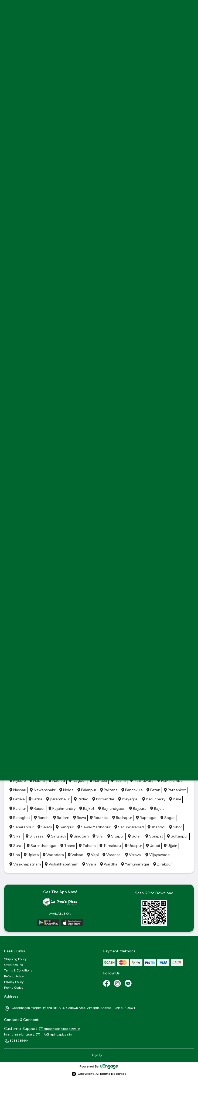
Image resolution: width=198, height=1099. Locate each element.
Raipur (37, 808)
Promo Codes (13, 988)
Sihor (175, 827)
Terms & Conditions (18, 970)
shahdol (156, 827)
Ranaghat (19, 817)
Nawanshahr (43, 790)
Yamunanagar (135, 864)
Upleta (31, 855)
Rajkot (86, 808)
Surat (16, 845)
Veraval (133, 855)
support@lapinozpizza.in (59, 1029)
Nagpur (77, 780)
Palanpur (86, 790)
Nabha (37, 780)
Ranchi (41, 817)
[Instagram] (118, 984)
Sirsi (98, 836)
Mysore (17, 780)
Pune (175, 799)
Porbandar (103, 799)
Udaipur (133, 845)
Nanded (98, 780)
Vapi (93, 855)
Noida (66, 790)
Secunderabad (129, 827)
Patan (153, 790)
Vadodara (53, 855)
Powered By (99, 1066)
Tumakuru (110, 845)
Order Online (13, 965)
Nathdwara (141, 780)
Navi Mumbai (170, 780)
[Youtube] (129, 984)
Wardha (108, 864)
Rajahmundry (62, 808)
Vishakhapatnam (61, 864)
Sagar (168, 817)
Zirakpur (162, 864)
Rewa (79, 817)
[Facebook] (107, 984)
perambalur (58, 799)
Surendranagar (42, 845)
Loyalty (97, 1055)
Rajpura (137, 808)
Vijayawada (157, 855)
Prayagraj (128, 799)
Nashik (118, 780)
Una (14, 855)
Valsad (75, 855)
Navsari (17, 790)
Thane (67, 845)
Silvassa (34, 836)
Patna (35, 799)
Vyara (89, 864)
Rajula (157, 808)
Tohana (87, 845)
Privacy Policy (13, 982)
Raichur (17, 808)
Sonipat (154, 836)
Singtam (79, 836)
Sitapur (115, 836)
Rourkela (99, 817)
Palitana (109, 790)
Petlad (81, 799)
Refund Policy (14, 976)
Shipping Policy (15, 959)
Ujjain (170, 845)
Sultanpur (177, 836)
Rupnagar (146, 817)
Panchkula (132, 790)
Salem (44, 827)
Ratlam (61, 817)
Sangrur (65, 827)
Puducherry (153, 799)
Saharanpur (21, 827)
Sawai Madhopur (94, 827)
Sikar (15, 836)
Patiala (17, 799)
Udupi (153, 845)
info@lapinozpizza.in (54, 1034)
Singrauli (56, 836)
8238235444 (16, 1041)
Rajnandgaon (111, 808)
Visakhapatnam (25, 864)
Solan (135, 836)
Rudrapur (122, 817)
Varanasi (112, 855)
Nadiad (57, 780)
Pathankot (175, 790)
